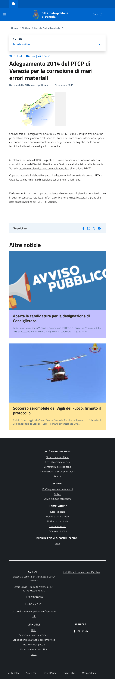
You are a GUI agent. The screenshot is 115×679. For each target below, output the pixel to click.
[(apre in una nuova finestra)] (83, 228)
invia (32, 56)
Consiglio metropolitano (57, 462)
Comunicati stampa (57, 531)
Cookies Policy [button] (49, 673)
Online (57, 494)
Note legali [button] (31, 673)
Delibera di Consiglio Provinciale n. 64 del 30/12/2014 (44, 134)
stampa (46, 56)
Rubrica (57, 476)
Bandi (57, 544)
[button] (101, 14)
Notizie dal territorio (57, 521)
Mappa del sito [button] (89, 673)
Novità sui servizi (57, 526)
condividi (17, 56)
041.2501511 (35, 604)
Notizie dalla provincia (57, 516)
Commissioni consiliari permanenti (57, 471)
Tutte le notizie (57, 511)
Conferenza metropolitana (57, 467)
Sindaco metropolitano (57, 457)
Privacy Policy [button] (69, 673)
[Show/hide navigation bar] (4, 14)
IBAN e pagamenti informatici (57, 489)
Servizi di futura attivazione (58, 499)
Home (14, 28)
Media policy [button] (13, 673)
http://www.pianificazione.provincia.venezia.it (44, 168)
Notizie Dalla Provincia (47, 28)
